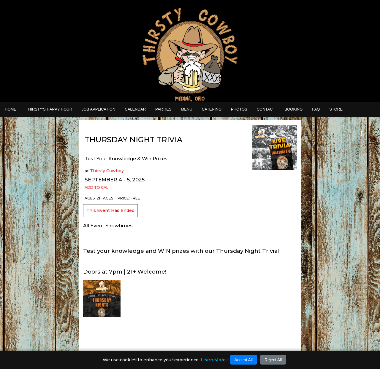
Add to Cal (96, 187)
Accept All (244, 359)
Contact (266, 109)
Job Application (98, 109)
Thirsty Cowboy (107, 170)
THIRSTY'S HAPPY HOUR (49, 109)
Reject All (273, 359)
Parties (163, 109)
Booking (294, 109)
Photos (239, 109)
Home (10, 109)
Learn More (213, 359)
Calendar (135, 109)
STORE (336, 109)
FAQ (316, 109)
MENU (186, 109)
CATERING (211, 109)
